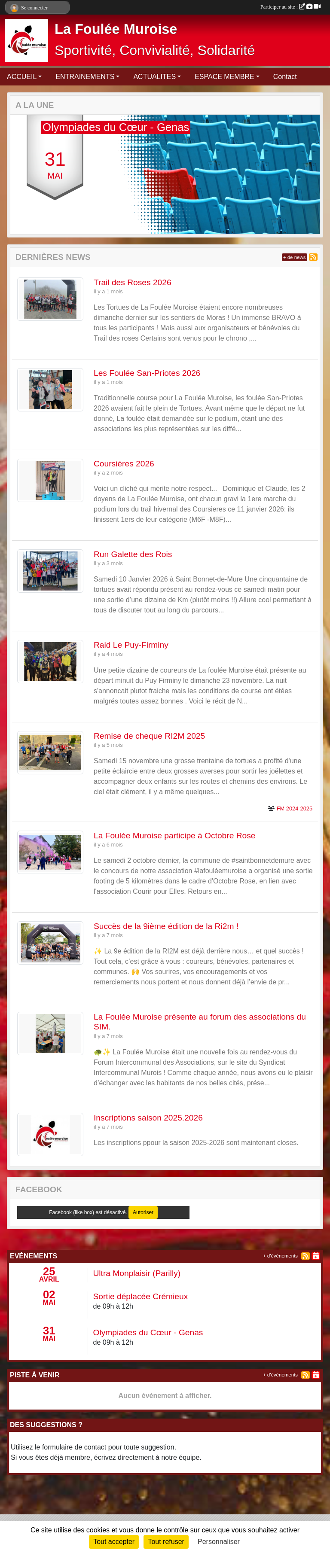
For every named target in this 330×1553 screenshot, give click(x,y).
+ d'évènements (280, 1255)
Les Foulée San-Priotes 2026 (147, 373)
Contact (285, 76)
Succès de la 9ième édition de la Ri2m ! (166, 926)
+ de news (294, 257)
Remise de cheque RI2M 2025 (149, 735)
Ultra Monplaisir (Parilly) (137, 1273)
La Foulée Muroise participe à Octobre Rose (174, 835)
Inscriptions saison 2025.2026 (148, 1117)
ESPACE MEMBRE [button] (224, 76)
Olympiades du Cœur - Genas (148, 1332)
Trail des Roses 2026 (132, 282)
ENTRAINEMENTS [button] (84, 76)
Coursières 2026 (124, 463)
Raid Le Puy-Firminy (131, 644)
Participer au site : (290, 7)
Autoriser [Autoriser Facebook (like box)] (143, 1212)
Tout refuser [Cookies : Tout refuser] (166, 1541)
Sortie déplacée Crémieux (140, 1296)
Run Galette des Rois (133, 554)
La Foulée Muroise (116, 29)
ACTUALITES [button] (154, 76)
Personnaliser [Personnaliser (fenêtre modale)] (219, 1541)
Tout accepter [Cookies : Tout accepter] (113, 1541)
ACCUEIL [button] (22, 76)
